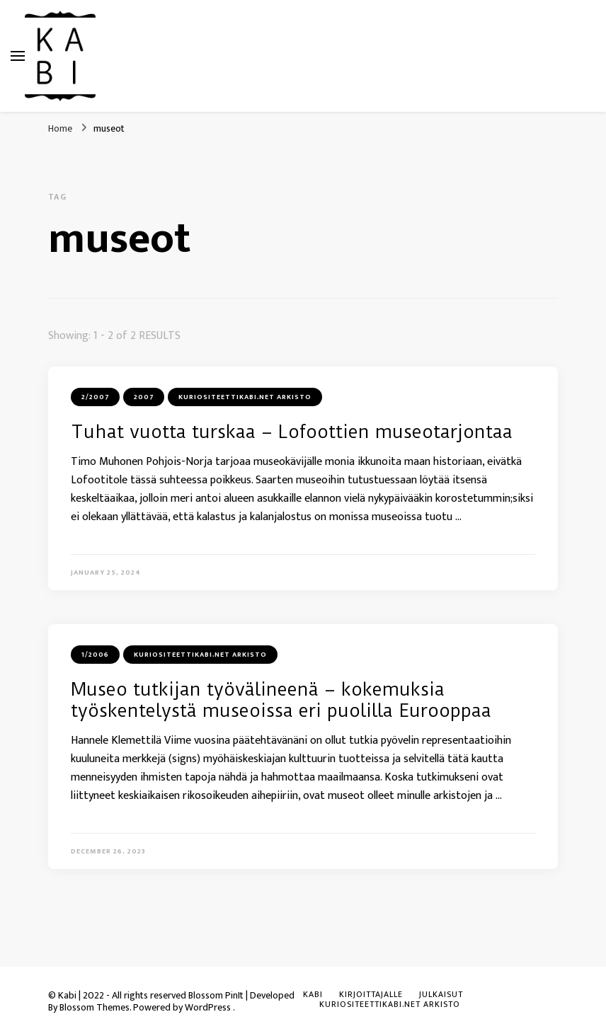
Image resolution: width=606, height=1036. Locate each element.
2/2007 (95, 397)
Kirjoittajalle (371, 994)
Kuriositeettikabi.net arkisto (244, 397)
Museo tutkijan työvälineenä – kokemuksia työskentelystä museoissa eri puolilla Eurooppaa (281, 700)
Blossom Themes (94, 1007)
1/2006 (95, 654)
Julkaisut (441, 994)
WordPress (208, 1007)
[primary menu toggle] (18, 56)
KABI (313, 994)
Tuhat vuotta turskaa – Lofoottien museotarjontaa (292, 431)
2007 (144, 397)
